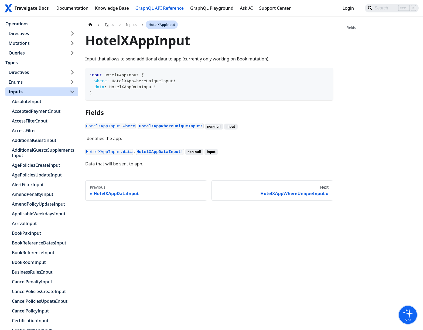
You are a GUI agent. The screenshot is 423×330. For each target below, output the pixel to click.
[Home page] (90, 25)
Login (348, 8)
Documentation (72, 8)
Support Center (275, 8)
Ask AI (246, 8)
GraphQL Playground (211, 8)
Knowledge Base (112, 8)
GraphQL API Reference (159, 8)
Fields (351, 27)
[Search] (392, 8)
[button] (41, 33)
